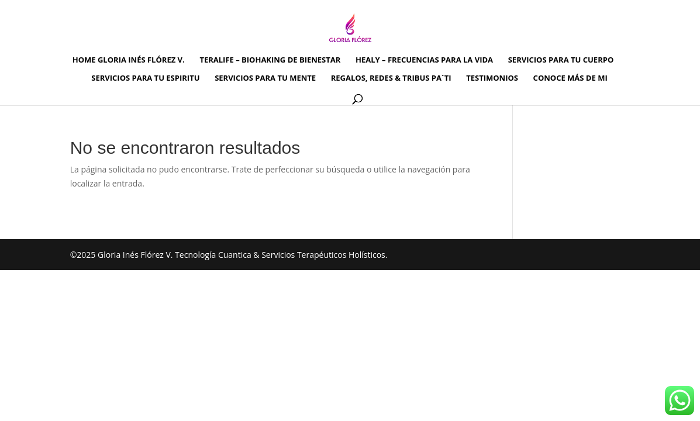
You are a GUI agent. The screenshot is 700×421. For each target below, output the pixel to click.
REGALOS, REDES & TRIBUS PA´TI (391, 78)
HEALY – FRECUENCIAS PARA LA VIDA (424, 60)
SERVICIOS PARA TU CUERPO (561, 60)
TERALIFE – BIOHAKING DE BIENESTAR (269, 60)
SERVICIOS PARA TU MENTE (265, 78)
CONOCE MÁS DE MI (570, 78)
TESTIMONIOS (492, 78)
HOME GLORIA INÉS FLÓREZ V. (129, 60)
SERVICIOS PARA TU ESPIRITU (145, 78)
